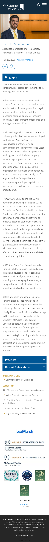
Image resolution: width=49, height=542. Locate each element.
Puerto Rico (24, 504)
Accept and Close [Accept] (24, 536)
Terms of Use (29, 530)
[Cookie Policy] (24, 528)
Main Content (33, 3)
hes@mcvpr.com (25, 59)
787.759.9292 (25, 507)
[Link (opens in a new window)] (12, 66)
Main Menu (44, 5)
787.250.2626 (8, 59)
